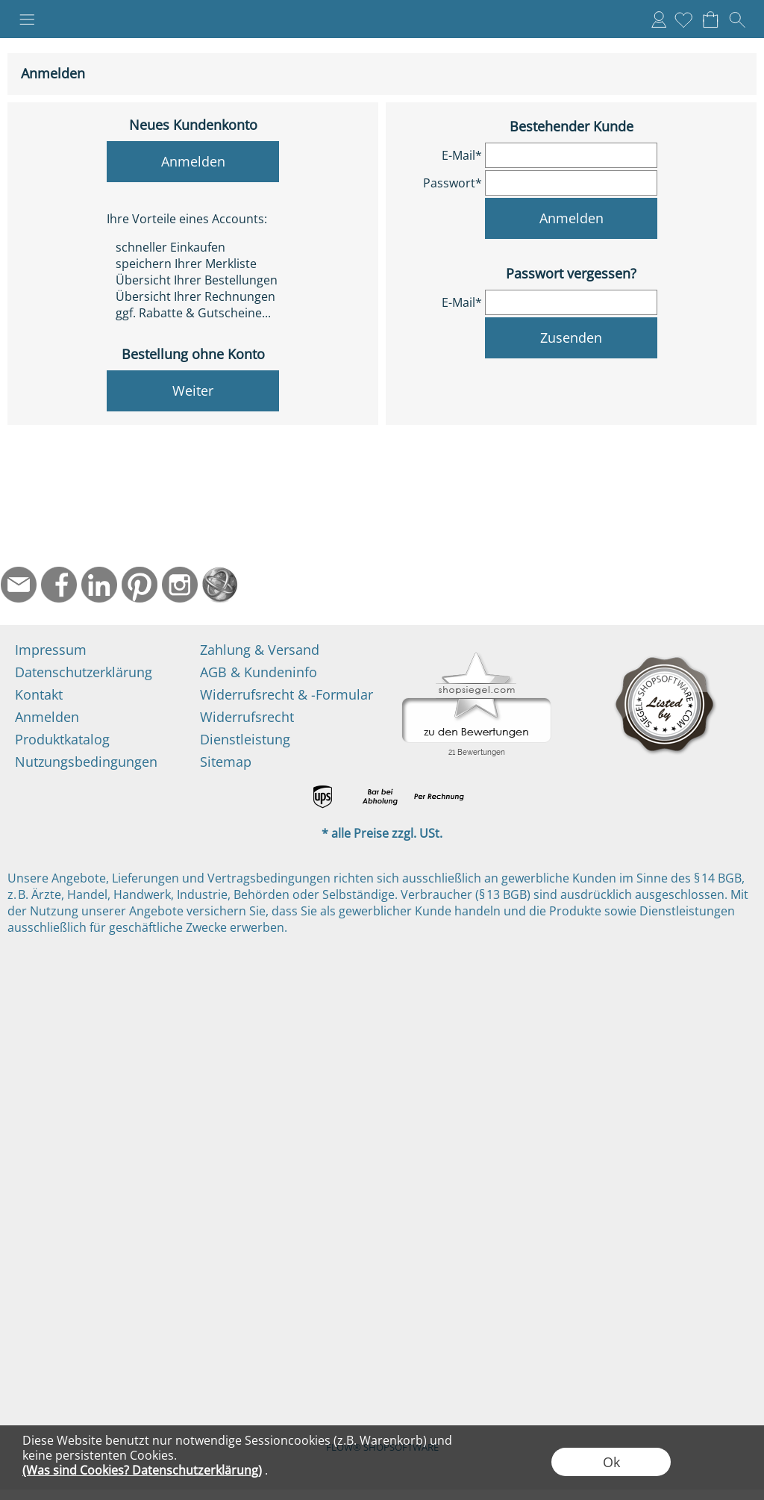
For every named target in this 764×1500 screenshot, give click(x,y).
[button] (27, 19)
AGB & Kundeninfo (258, 672)
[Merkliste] (683, 19)
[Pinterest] (139, 584)
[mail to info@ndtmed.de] (18, 584)
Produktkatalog (62, 739)
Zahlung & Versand (259, 650)
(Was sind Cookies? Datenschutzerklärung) (142, 1470)
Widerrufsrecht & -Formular (286, 694)
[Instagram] (179, 584)
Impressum (51, 650)
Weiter (192, 390)
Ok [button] (611, 1462)
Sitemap (225, 762)
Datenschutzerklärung (83, 672)
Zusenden (571, 337)
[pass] (571, 183)
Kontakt (39, 694)
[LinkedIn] (99, 584)
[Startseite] (220, 584)
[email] (571, 155)
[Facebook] (59, 584)
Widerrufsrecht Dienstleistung (247, 728)
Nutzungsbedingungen (86, 762)
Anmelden (658, 19)
